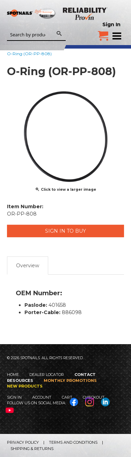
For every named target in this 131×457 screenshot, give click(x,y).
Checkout (93, 397)
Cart (67, 397)
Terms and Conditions (73, 442)
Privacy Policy (23, 442)
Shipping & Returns (31, 448)
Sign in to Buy (65, 231)
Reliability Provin (85, 13)
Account (41, 397)
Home (13, 374)
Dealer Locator (46, 374)
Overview (27, 265)
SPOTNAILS (31, 23)
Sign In (111, 24)
